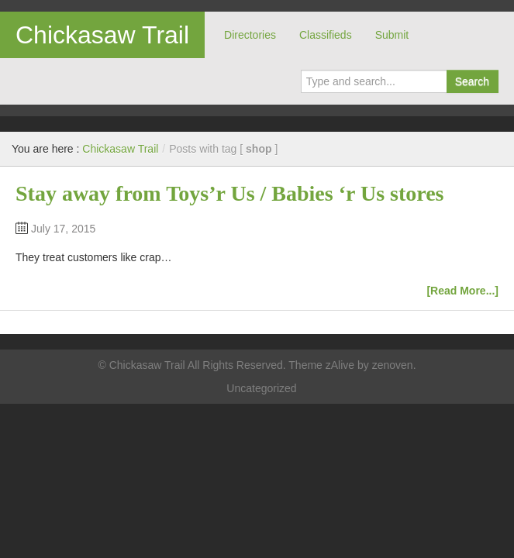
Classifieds (325, 35)
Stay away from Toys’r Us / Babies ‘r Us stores (230, 193)
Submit (392, 35)
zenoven (392, 365)
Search (472, 81)
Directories (250, 35)
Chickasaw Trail (102, 35)
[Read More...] (462, 290)
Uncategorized (261, 388)
